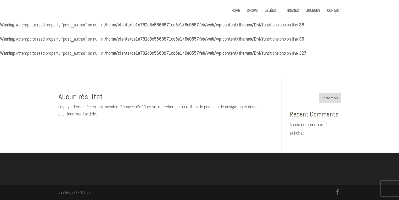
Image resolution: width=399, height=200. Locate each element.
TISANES (292, 11)
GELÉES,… (272, 11)
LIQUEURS (313, 11)
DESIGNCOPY (67, 192)
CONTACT (334, 11)
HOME (236, 11)
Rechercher (330, 98)
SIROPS (252, 11)
